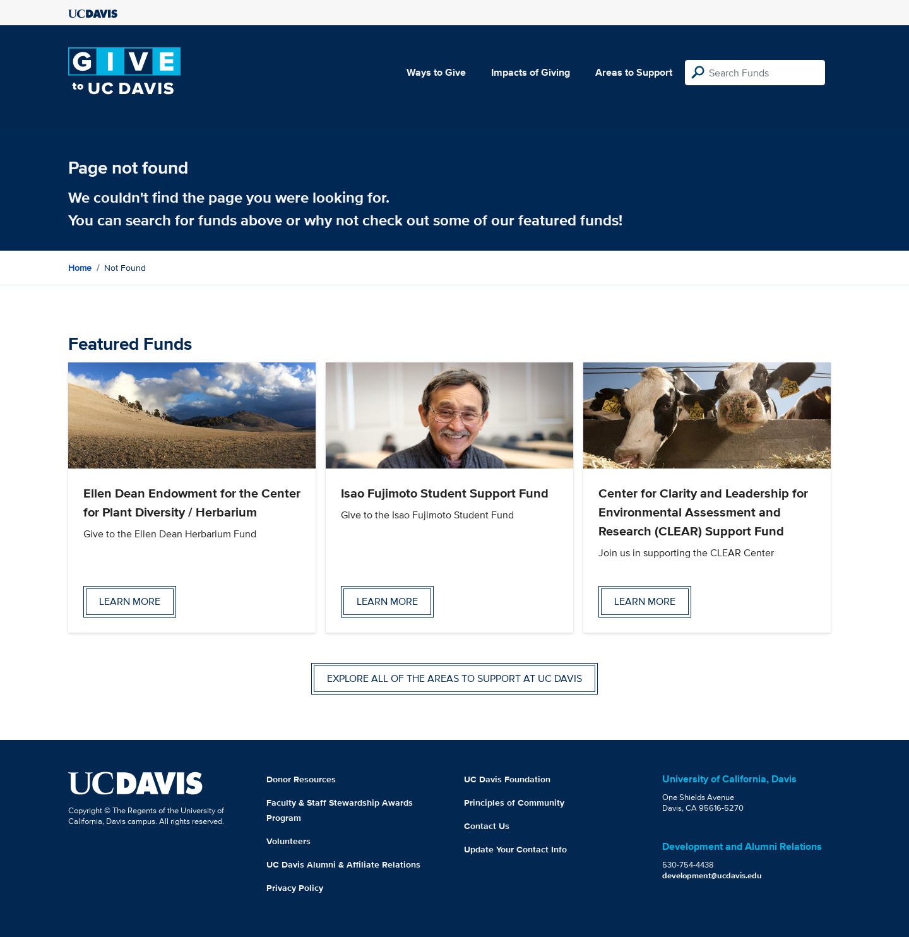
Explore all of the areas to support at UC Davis (454, 678)
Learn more (129, 601)
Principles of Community (514, 802)
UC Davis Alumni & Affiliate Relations (343, 864)
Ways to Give (436, 72)
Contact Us (486, 826)
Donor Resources (301, 779)
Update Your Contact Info (515, 849)
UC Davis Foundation (507, 779)
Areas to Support (633, 72)
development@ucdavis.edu (712, 875)
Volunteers (288, 841)
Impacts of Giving (530, 72)
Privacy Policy (294, 887)
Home (80, 267)
